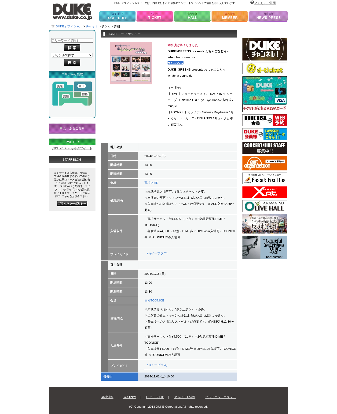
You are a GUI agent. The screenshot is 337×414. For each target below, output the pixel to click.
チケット (92, 26)
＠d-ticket (129, 397)
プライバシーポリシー (220, 397)
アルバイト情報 (184, 397)
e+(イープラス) (157, 253)
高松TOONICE (154, 300)
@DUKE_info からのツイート (72, 148)
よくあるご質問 (265, 3)
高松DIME (151, 182)
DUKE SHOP (155, 397)
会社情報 (107, 397)
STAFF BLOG (72, 159)
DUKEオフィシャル (69, 26)
